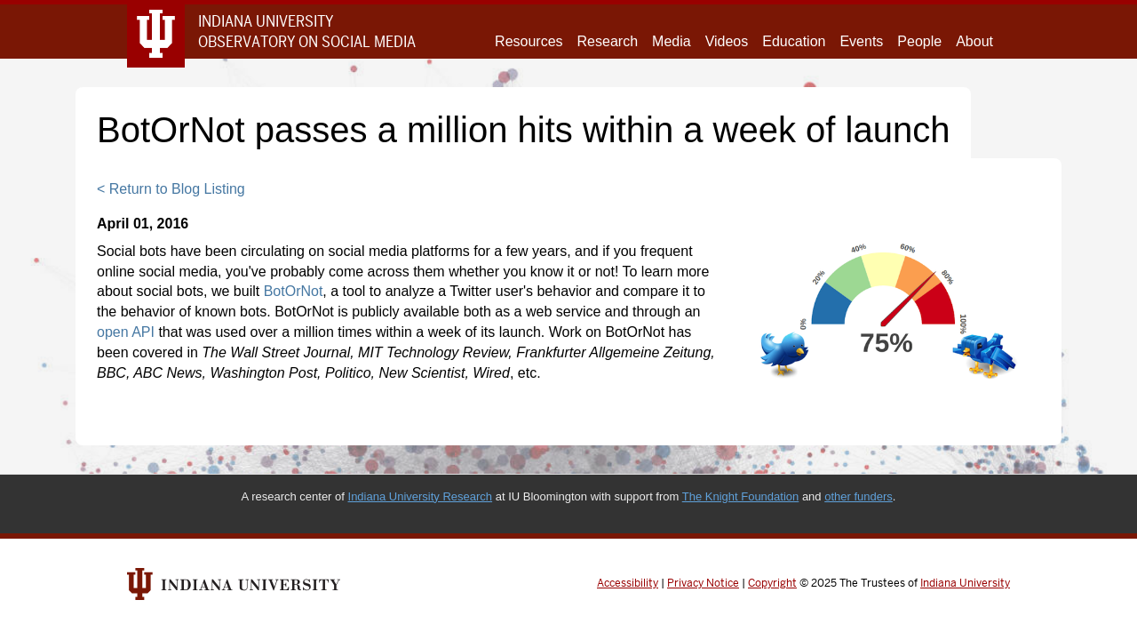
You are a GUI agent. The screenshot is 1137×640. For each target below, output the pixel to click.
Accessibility (627, 583)
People (919, 41)
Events (861, 41)
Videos (727, 41)
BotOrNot (293, 291)
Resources (528, 41)
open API (126, 332)
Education (793, 41)
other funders (858, 496)
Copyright (772, 583)
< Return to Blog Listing (171, 188)
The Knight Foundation (740, 496)
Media (671, 41)
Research (607, 41)
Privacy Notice (703, 583)
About (974, 41)
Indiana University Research (420, 496)
